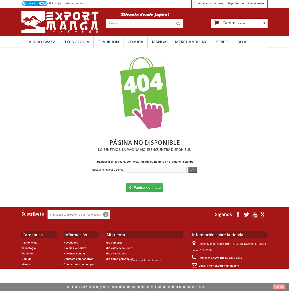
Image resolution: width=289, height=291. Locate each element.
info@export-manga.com (68, 3)
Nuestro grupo (73, 269)
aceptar (279, 286)
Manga (159, 41)
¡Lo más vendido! (75, 248)
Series (222, 41)
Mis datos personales (119, 259)
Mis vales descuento (119, 248)
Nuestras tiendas (75, 253)
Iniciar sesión (256, 3)
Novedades (71, 242)
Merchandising (191, 41)
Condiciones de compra (79, 264)
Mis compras (114, 242)
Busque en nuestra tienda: (108, 169)
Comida (135, 41)
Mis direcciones (116, 253)
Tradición (108, 41)
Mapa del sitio (73, 275)
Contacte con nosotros (209, 3)
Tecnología (76, 41)
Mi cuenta (116, 234)
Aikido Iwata (42, 41)
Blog (242, 41)
